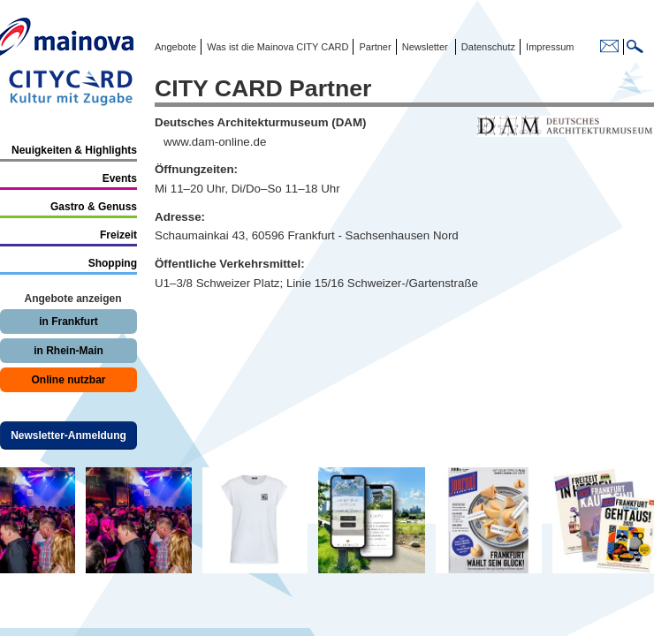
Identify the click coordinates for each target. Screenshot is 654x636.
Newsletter (425, 47)
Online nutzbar (69, 380)
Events (120, 178)
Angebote (175, 47)
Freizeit (118, 235)
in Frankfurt (68, 321)
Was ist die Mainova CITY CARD (276, 47)
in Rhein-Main (68, 350)
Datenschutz (485, 47)
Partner (373, 47)
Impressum (548, 47)
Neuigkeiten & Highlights (74, 150)
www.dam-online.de (215, 141)
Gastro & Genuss (93, 207)
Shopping (112, 263)
